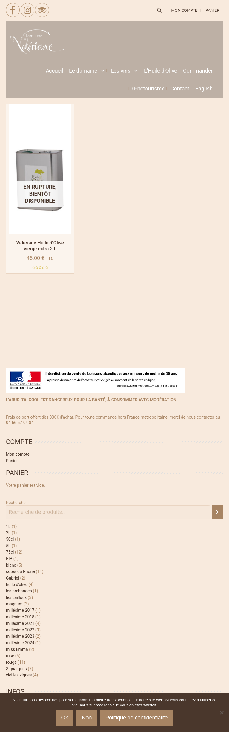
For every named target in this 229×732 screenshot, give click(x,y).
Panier (12, 460)
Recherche (16, 502)
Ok (64, 718)
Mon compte (18, 454)
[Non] (222, 713)
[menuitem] (204, 89)
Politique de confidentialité (136, 718)
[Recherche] (217, 512)
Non (87, 718)
